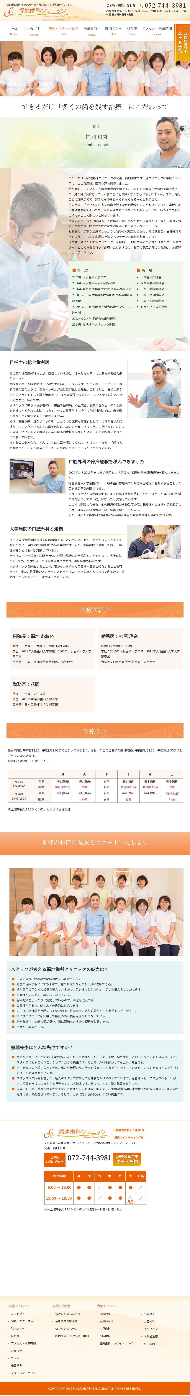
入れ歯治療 (151, 1337)
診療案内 (90, 29)
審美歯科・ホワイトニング (116, 1344)
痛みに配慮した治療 (67, 1315)
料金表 (132, 29)
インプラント (152, 1330)
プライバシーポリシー (25, 1374)
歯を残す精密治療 (66, 1322)
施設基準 (16, 1366)
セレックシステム (66, 1329)
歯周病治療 (106, 1322)
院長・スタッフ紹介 (63, 29)
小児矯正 (149, 1315)
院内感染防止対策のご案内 (72, 1337)
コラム (15, 1359)
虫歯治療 (105, 1315)
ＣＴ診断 (149, 1344)
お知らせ (16, 1352)
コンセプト (32, 29)
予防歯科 (105, 1337)
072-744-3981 (89, 1158)
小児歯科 (105, 1329)
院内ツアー (113, 29)
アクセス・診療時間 (157, 29)
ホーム (13, 29)
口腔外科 (149, 1322)
